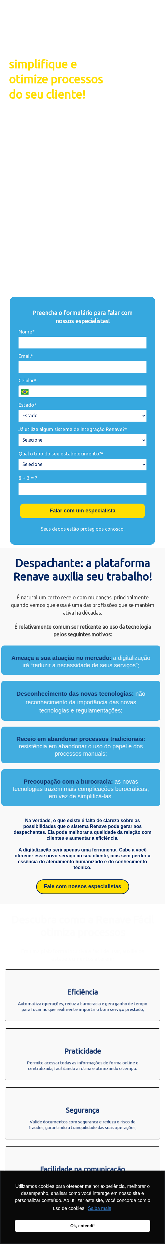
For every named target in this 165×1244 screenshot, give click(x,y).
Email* (26, 356)
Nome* (27, 331)
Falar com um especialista (82, 511)
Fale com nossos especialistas (82, 886)
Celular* (27, 380)
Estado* (27, 405)
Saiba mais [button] (99, 1208)
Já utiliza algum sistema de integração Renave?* (73, 429)
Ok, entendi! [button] (82, 1225)
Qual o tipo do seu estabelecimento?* (61, 453)
